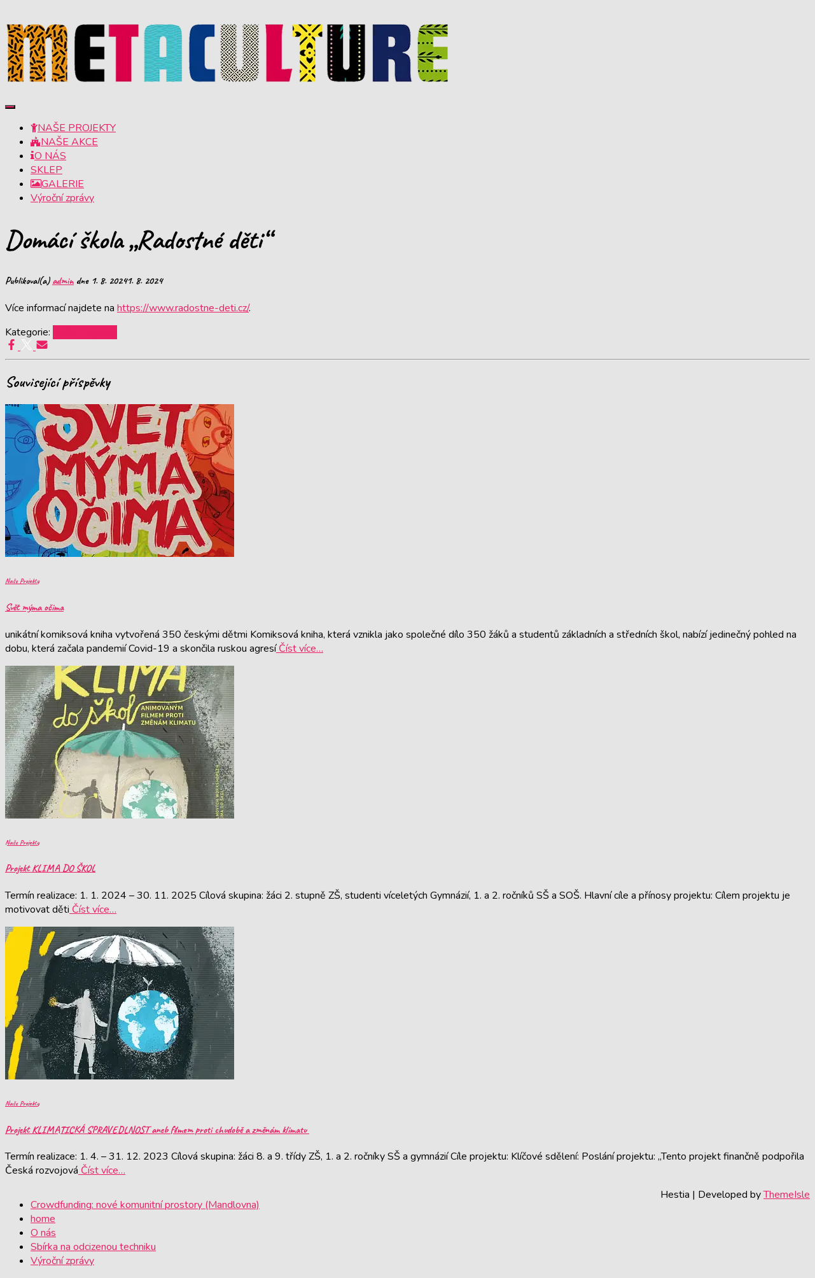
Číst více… (299, 649)
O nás (43, 1233)
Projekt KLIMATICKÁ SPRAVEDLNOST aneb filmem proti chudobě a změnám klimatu (157, 1129)
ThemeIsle (786, 1195)
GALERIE (57, 184)
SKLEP (46, 170)
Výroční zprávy (62, 198)
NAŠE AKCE (64, 142)
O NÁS (48, 156)
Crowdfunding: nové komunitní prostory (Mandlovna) (145, 1205)
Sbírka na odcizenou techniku (93, 1247)
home (43, 1219)
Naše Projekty (85, 332)
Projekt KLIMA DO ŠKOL (50, 868)
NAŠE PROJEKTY (73, 128)
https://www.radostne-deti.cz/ (183, 308)
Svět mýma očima (34, 607)
